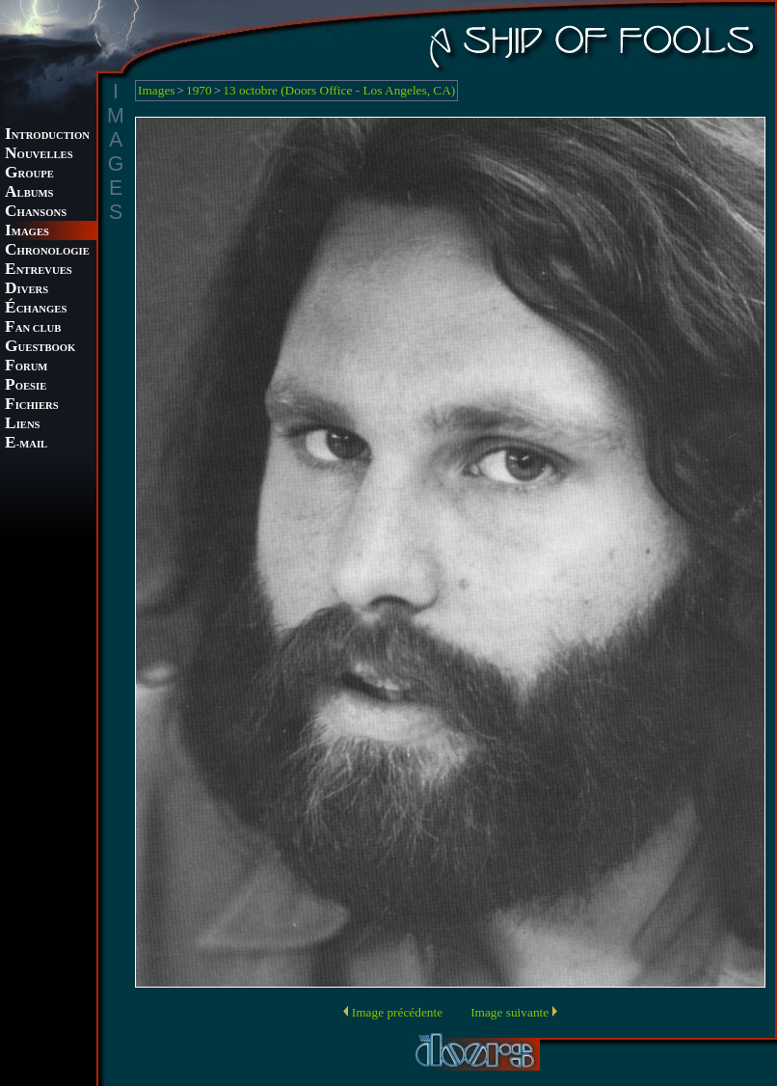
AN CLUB (33, 328)
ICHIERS (32, 405)
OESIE (25, 386)
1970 (199, 90)
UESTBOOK (40, 347)
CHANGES (36, 309)
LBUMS (29, 193)
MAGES (27, 232)
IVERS (26, 290)
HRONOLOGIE (47, 251)
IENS (22, 425)
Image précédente (397, 1012)
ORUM (26, 367)
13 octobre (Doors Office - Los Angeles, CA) (339, 90)
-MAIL (26, 444)
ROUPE (29, 174)
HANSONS (36, 212)
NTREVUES (38, 270)
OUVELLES (39, 154)
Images (156, 90)
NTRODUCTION (47, 135)
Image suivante (509, 1012)
